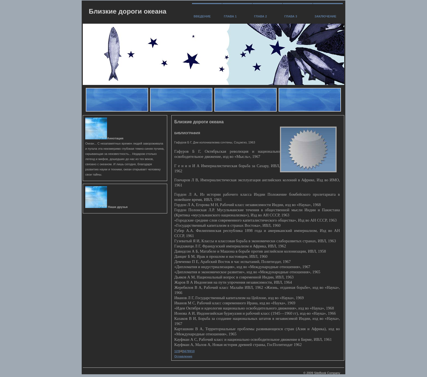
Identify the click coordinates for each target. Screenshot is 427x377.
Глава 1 (230, 16)
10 (192, 351)
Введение (202, 16)
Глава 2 (260, 16)
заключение (325, 16)
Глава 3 (290, 16)
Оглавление (183, 356)
